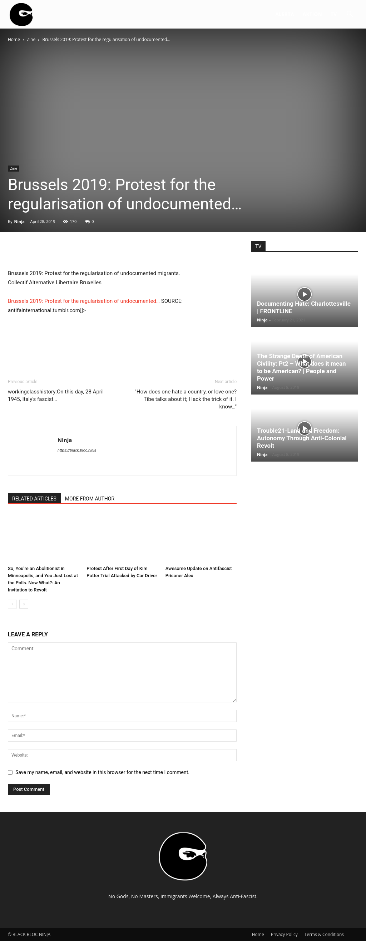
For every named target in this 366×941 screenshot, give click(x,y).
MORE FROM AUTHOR (89, 499)
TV (334, 14)
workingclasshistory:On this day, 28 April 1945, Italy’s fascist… (56, 395)
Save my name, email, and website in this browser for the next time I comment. (102, 772)
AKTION (312, 14)
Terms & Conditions (324, 934)
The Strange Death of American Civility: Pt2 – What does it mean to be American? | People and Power (301, 367)
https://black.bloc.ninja (77, 450)
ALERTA (284, 14)
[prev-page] (12, 604)
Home (14, 39)
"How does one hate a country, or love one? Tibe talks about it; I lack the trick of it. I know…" (186, 399)
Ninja (19, 221)
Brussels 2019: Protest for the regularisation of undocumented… (84, 301)
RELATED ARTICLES (34, 499)
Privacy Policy (284, 934)
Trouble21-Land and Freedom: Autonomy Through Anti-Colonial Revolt (302, 438)
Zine (31, 39)
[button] (349, 14)
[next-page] (23, 604)
